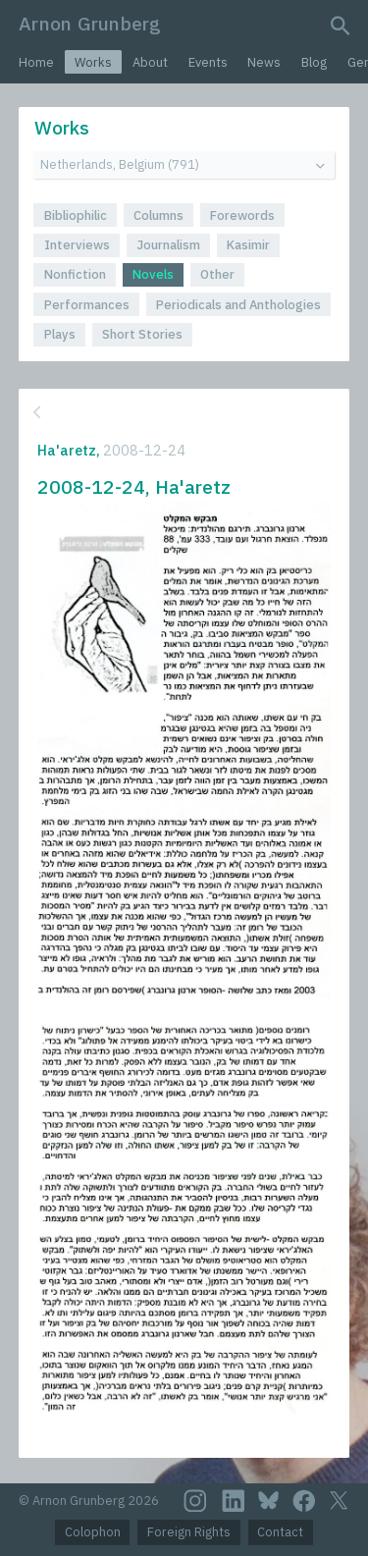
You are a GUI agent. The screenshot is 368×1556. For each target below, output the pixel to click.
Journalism (168, 245)
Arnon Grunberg (90, 23)
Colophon (93, 1532)
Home (36, 62)
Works (93, 62)
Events (208, 62)
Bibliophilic (75, 215)
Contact (280, 1532)
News (264, 62)
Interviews (77, 245)
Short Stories (142, 334)
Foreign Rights (189, 1532)
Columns (158, 215)
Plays (60, 334)
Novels (153, 274)
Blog (314, 62)
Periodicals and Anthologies (238, 304)
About (150, 62)
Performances (87, 304)
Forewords (242, 215)
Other (217, 274)
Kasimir (248, 245)
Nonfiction (75, 274)
